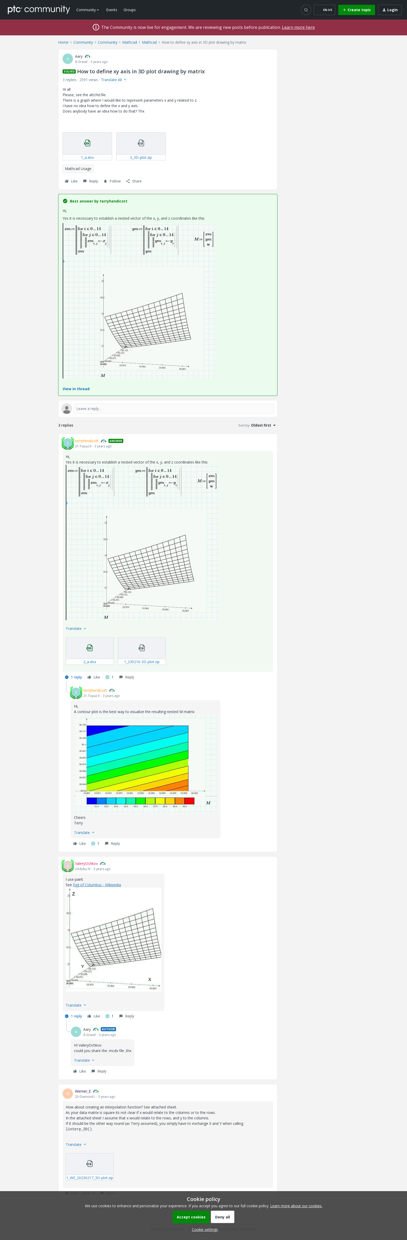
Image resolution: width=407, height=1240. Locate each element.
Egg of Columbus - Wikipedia (97, 884)
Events (111, 9)
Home (63, 42)
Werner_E (83, 1091)
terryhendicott (87, 440)
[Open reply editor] (167, 408)
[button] (324, 10)
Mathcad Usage (78, 168)
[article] (168, 559)
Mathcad (129, 42)
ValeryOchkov (86, 863)
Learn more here (298, 27)
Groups (130, 9)
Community (83, 42)
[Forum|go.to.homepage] (39, 9)
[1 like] (109, 677)
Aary (79, 56)
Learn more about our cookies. (296, 1205)
